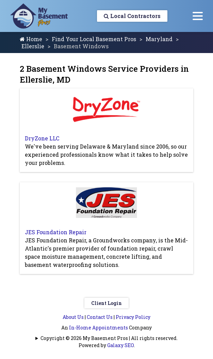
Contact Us (100, 317)
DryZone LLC (42, 138)
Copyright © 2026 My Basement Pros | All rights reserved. (109, 338)
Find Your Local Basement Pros (94, 38)
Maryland (159, 38)
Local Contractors (132, 15)
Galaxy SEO (120, 345)
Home (31, 38)
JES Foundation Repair (55, 232)
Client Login (106, 303)
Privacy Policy (133, 317)
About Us (73, 317)
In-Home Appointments (98, 327)
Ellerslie (32, 46)
